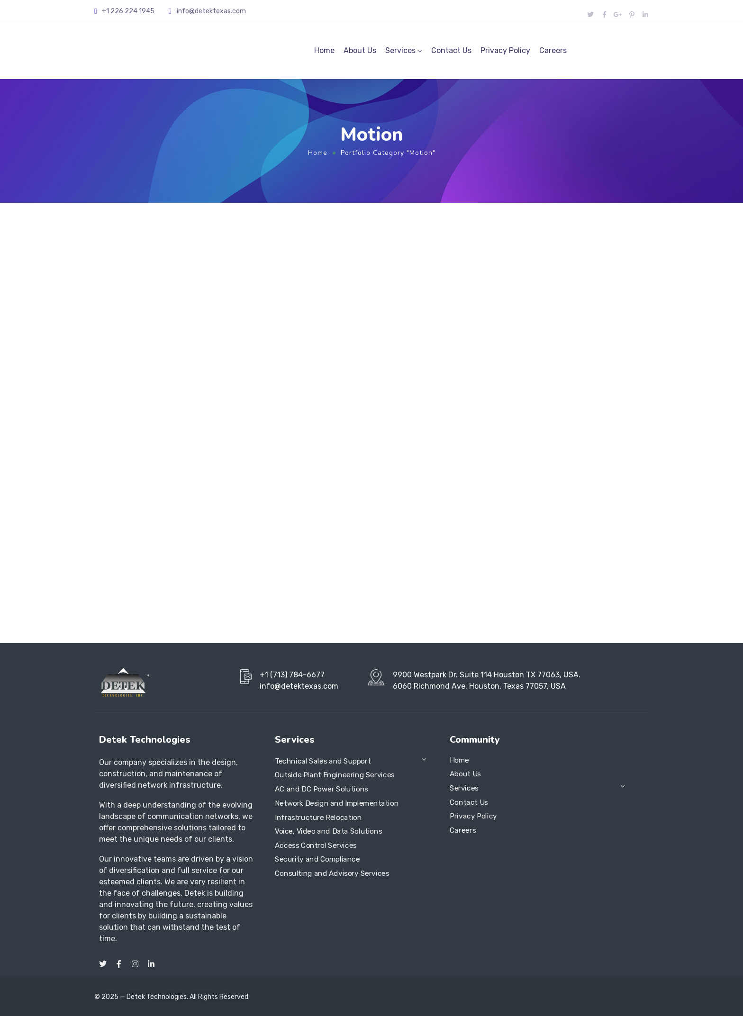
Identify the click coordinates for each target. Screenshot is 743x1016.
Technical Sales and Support (323, 761)
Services (400, 50)
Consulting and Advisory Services (332, 873)
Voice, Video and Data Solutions (328, 831)
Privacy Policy (505, 50)
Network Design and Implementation (337, 803)
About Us (360, 50)
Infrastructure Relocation (318, 817)
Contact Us (451, 50)
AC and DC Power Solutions (321, 789)
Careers (553, 50)
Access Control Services (316, 845)
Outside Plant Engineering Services (335, 775)
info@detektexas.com (211, 11)
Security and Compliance (317, 859)
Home (324, 50)
